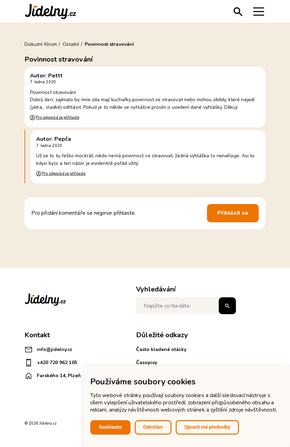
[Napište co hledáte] (186, 305)
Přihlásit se (232, 213)
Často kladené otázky (161, 349)
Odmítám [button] (153, 427)
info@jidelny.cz (48, 349)
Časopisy (146, 362)
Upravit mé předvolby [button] (207, 427)
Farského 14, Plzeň (52, 376)
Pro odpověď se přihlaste (57, 117)
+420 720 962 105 (50, 363)
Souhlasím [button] (110, 427)
